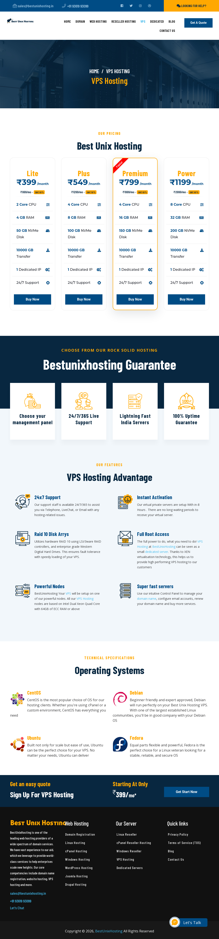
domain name (146, 599)
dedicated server (156, 552)
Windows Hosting (77, 859)
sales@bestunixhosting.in (33, 5)
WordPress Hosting (79, 868)
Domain (80, 21)
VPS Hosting (85, 599)
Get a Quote (198, 23)
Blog (172, 21)
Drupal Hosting (75, 884)
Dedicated (157, 21)
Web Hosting (98, 21)
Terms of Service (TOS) (184, 843)
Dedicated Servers (130, 868)
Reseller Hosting (123, 21)
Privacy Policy (178, 834)
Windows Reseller (129, 851)
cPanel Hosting (76, 851)
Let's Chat (17, 907)
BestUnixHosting (163, 547)
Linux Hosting (75, 843)
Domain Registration (80, 834)
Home (67, 21)
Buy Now (32, 299)
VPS (143, 21)
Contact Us (167, 31)
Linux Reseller (127, 834)
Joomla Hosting (76, 876)
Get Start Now (186, 792)
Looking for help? (191, 6)
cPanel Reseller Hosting (134, 843)
